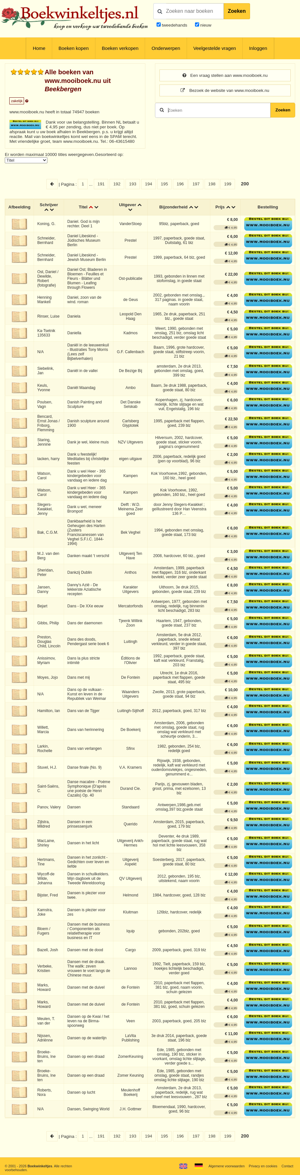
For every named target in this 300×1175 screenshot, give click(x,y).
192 (116, 184)
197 (195, 184)
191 (100, 184)
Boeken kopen (74, 48)
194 (148, 184)
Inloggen (258, 48)
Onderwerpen (165, 48)
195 (164, 184)
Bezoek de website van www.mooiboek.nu (225, 90)
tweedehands (174, 25)
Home (39, 48)
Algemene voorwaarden (226, 1166)
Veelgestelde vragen (214, 48)
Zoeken (237, 11)
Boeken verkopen (120, 48)
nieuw (205, 25)
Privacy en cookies (263, 1166)
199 (227, 184)
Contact (287, 1166)
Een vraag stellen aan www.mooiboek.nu (225, 75)
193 (132, 184)
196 (180, 184)
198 (211, 184)
